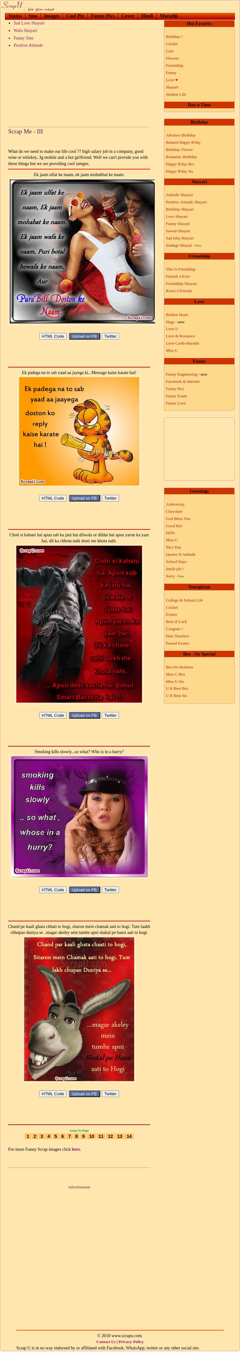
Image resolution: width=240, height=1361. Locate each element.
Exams (171, 614)
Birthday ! (174, 36)
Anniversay (175, 504)
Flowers (172, 58)
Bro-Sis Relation (179, 667)
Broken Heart (177, 314)
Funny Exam (176, 396)
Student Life (176, 94)
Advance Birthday (181, 135)
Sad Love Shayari (29, 23)
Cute (170, 51)
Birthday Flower (179, 149)
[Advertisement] (79, 86)
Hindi (147, 16)
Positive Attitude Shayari (186, 202)
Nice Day (173, 547)
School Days (176, 561)
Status (15, 16)
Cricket (172, 43)
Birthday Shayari (180, 209)
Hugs (175, 321)
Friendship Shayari (181, 283)
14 (129, 1145)
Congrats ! (174, 628)
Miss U (172, 350)
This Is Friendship (181, 269)
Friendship (174, 65)
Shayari (172, 87)
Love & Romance (180, 336)
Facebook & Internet (183, 381)
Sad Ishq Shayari (180, 238)
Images (51, 16)
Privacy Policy (131, 1351)
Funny (171, 72)
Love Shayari (177, 216)
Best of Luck (176, 621)
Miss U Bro (175, 674)
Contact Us (106, 1351)
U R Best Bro (177, 688)
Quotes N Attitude (181, 554)
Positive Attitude (28, 45)
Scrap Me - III (25, 131)
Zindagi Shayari (183, 245)
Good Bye (174, 525)
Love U (172, 328)
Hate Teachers (177, 636)
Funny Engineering (187, 374)
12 (110, 1145)
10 (91, 1145)
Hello (170, 532)
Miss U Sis (175, 681)
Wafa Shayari (25, 30)
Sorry (175, 576)
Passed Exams (177, 643)
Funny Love (176, 403)
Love (172, 80)
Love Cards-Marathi (182, 343)
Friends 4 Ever (178, 276)
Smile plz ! (175, 568)
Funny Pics (103, 16)
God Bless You (178, 518)
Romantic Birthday (181, 156)
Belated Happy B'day (183, 142)
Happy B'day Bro (180, 164)
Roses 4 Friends (179, 290)
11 (101, 1145)
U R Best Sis (176, 695)
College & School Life (184, 600)
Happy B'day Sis (179, 171)
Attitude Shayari (179, 194)
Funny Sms (23, 38)
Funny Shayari (178, 223)
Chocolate (174, 511)
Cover (127, 16)
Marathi (169, 16)
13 (120, 1145)
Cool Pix (75, 16)
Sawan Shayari (178, 230)
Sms (33, 16)
